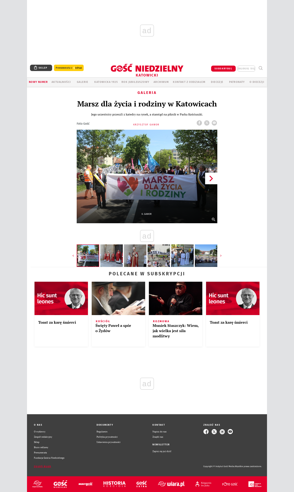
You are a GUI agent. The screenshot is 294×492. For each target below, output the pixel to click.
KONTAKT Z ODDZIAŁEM (189, 82)
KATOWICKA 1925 (106, 82)
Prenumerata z (69, 68)
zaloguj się (246, 68)
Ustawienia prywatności (109, 442)
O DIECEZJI (257, 82)
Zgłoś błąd (42, 466)
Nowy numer (38, 82)
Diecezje (217, 82)
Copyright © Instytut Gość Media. (219, 466)
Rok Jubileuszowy (135, 82)
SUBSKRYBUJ (223, 68)
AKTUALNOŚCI (61, 82)
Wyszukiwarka (260, 68)
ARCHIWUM (161, 82)
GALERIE (82, 82)
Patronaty (237, 82)
